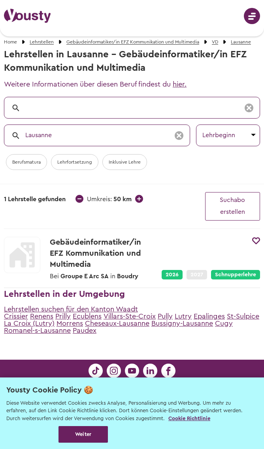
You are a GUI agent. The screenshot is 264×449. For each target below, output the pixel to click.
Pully (165, 316)
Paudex (84, 330)
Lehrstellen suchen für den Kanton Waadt (71, 309)
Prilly (63, 316)
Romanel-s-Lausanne (37, 330)
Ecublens (87, 316)
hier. (180, 84)
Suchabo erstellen (232, 206)
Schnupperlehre (235, 274)
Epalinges (209, 316)
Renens (41, 316)
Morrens (70, 323)
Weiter (83, 434)
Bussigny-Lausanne (182, 323)
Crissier (16, 316)
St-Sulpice (243, 316)
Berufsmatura (26, 162)
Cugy (224, 323)
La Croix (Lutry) (29, 323)
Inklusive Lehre (125, 162)
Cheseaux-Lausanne (117, 323)
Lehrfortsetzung (74, 162)
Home (10, 42)
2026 (172, 274)
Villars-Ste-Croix (130, 316)
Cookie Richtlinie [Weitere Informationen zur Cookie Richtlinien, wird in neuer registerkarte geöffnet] (189, 418)
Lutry (183, 316)
